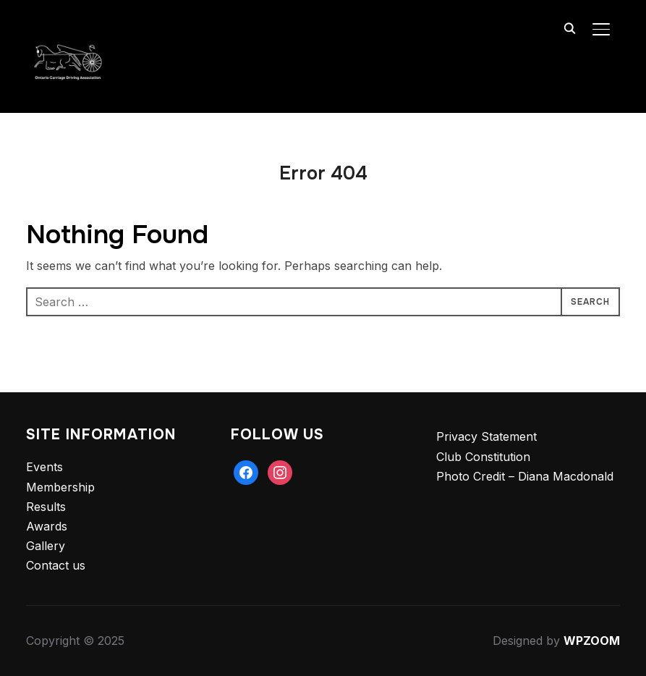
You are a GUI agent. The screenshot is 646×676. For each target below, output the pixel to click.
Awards (46, 526)
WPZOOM (592, 640)
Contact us (55, 565)
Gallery (45, 545)
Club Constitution (483, 456)
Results (46, 506)
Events (44, 467)
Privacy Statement (486, 436)
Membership (60, 487)
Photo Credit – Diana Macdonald (524, 476)
